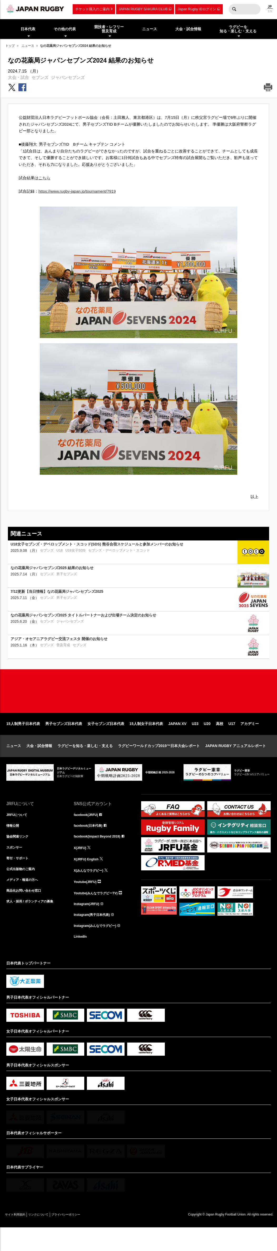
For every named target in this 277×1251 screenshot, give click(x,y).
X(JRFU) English (88, 878)
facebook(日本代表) (90, 843)
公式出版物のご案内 (22, 890)
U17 (232, 740)
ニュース (28, 46)
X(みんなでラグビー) (91, 890)
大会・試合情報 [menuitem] (188, 29)
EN (270, 11)
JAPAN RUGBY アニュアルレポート (235, 762)
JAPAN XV (177, 740)
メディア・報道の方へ (24, 901)
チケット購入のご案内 (92, 9)
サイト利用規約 (19, 1238)
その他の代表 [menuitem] (65, 29)
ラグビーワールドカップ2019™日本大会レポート (159, 762)
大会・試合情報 (39, 762)
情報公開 (13, 843)
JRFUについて (18, 832)
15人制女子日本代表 (146, 740)
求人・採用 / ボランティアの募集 (33, 924)
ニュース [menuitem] (149, 29)
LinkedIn (81, 959)
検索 (234, 9)
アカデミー (249, 740)
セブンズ (40, 77)
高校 (219, 740)
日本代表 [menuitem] (28, 29)
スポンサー (15, 867)
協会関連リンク (19, 855)
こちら (44, 178)
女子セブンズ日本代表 (105, 740)
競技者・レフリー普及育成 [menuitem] (109, 29)
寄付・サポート (19, 878)
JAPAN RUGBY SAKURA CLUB (143, 9)
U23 (195, 740)
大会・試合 (18, 77)
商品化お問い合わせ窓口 (26, 913)
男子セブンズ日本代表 (63, 740)
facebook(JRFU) (88, 832)
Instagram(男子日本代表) (95, 936)
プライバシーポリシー (84, 1238)
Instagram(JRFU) (88, 924)
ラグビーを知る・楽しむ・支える (85, 762)
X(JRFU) (81, 867)
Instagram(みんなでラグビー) (98, 948)
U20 (207, 740)
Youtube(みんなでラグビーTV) (99, 913)
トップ (10, 46)
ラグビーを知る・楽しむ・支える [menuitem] (238, 29)
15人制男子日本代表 (23, 740)
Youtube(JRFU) (87, 901)
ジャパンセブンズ (68, 77)
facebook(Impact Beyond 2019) (101, 855)
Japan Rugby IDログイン (197, 9)
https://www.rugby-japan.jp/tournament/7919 (77, 191)
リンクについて (49, 1238)
